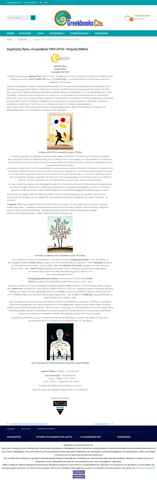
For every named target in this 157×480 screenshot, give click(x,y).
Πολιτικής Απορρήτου (145, 468)
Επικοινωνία (25, 429)
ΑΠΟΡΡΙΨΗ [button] (78, 476)
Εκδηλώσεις (22, 39)
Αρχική (9, 39)
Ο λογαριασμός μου (14, 3)
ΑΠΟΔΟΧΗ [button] (79, 472)
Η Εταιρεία (11, 429)
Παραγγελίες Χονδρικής (46, 429)
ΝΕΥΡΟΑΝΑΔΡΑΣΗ (102, 424)
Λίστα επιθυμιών (32, 3)
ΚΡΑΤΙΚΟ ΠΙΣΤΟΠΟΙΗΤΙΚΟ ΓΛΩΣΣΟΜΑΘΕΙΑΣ (28, 424)
